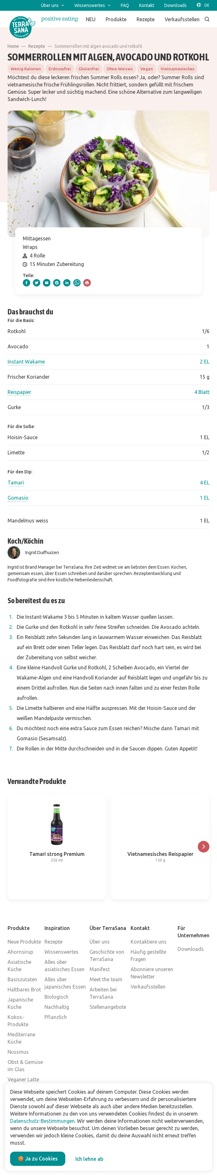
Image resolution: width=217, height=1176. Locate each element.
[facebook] (26, 283)
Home (13, 46)
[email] (46, 283)
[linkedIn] (67, 283)
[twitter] (36, 283)
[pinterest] (57, 283)
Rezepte (36, 46)
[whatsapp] (77, 283)
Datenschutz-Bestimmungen (42, 1121)
